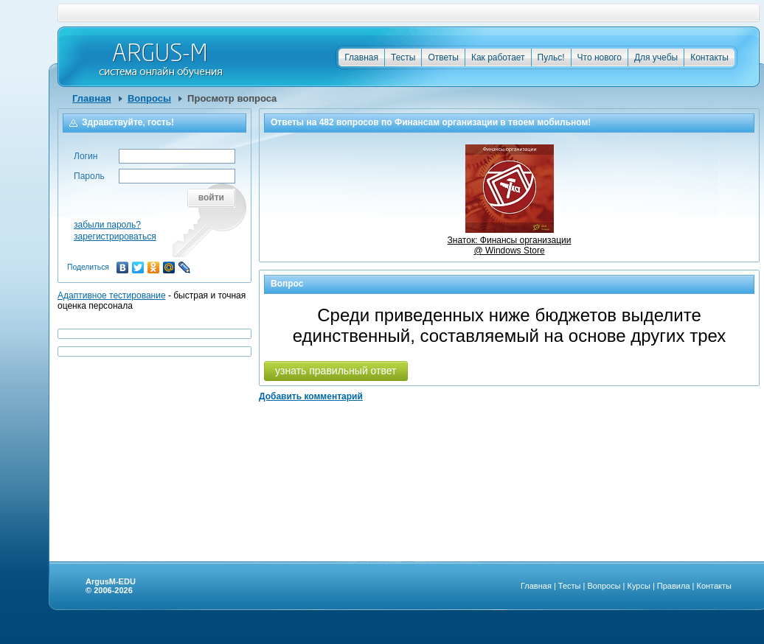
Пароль (89, 176)
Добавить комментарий (311, 396)
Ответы (443, 57)
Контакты (709, 57)
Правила (673, 585)
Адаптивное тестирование (112, 295)
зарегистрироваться (115, 236)
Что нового (599, 57)
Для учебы (656, 57)
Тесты (403, 57)
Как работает (498, 57)
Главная (361, 57)
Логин (85, 156)
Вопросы (149, 98)
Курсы (639, 585)
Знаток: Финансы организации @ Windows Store (510, 240)
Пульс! (551, 57)
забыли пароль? (107, 225)
